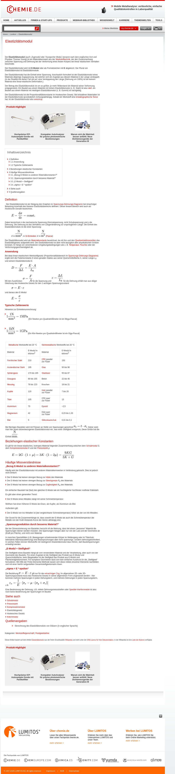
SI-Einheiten (30, 236)
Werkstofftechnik (63, 59)
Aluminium (11, 406)
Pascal (49, 236)
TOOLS (158, 20)
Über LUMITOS (97, 730)
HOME (6, 20)
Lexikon (13, 34)
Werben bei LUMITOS (139, 730)
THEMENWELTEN (142, 20)
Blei (8, 420)
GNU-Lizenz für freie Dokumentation (100, 640)
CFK (44, 359)
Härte (48, 477)
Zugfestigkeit (51, 485)
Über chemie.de (59, 730)
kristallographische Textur (87, 97)
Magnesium (12, 413)
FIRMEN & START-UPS (41, 20)
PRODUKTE (62, 20)
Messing (11, 384)
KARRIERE (124, 20)
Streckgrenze (52, 480)
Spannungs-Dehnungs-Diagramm (68, 204)
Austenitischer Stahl (16, 367)
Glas (44, 367)
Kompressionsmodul (19, 448)
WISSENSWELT (107, 20)
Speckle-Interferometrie (79, 589)
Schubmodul (91, 446)
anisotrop (38, 99)
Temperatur (74, 245)
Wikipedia (68, 640)
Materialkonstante (39, 240)
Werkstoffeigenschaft (25, 633)
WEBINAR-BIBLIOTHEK (84, 20)
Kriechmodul (12, 617)
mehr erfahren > (57, 743)
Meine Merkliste (111, 28)
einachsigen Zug (52, 573)
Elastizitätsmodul (38, 640)
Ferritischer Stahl (14, 360)
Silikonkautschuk (49, 420)
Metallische (13, 345)
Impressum (50, 771)
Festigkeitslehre (42, 633)
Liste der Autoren (138, 640)
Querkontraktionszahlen (85, 240)
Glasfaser (46, 373)
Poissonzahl (42, 448)
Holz (44, 390)
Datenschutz (74, 771)
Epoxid (45, 406)
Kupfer (10, 391)
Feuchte (83, 245)
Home (5, 34)
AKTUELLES (20, 20)
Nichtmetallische (49, 345)
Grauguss (11, 379)
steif (90, 88)
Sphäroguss (12, 373)
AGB (62, 771)
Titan (9, 399)
